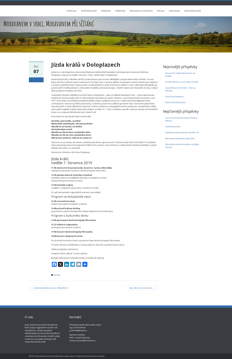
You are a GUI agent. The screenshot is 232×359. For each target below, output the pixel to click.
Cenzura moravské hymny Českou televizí (181, 119)
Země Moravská (172, 126)
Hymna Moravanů (192, 10)
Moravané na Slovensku (141, 10)
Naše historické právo (175, 102)
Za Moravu (72, 10)
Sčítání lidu (120, 10)
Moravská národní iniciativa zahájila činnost (182, 146)
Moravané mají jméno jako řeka (180, 138)
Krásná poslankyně (174, 96)
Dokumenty (174, 10)
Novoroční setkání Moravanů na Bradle (180, 74)
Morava (160, 10)
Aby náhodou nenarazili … (142, 287)
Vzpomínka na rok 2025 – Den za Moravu (180, 89)
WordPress (91, 356)
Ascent (101, 356)
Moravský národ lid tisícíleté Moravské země (55, 356)
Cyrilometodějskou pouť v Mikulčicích (49, 287)
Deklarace (106, 10)
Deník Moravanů (89, 10)
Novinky (56, 275)
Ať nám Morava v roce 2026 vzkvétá (181, 81)
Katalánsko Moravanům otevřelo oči (182, 132)
